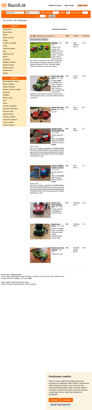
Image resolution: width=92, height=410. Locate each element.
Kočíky (5, 46)
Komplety (6, 95)
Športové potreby (8, 65)
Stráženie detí (7, 70)
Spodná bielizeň (8, 114)
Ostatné (5, 73)
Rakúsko (33, 284)
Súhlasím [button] (54, 400)
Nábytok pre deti (8, 54)
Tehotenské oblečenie (10, 119)
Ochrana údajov (45, 276)
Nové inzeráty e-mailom (38, 39)
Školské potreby (8, 68)
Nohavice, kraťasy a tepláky (12, 89)
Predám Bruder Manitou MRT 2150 (57, 130)
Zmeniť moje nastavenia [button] (60, 405)
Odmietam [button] (67, 400)
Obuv (4, 100)
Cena (67, 36)
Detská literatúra (8, 38)
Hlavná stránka (8, 20)
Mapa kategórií (6, 282)
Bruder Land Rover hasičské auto (56, 204)
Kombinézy (6, 92)
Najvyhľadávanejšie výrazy (20, 282)
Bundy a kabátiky (8, 84)
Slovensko (9, 284)
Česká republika (19, 284)
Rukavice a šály (8, 111)
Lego (4, 51)
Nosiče (5, 57)
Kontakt (22, 276)
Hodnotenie (15, 276)
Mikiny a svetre (8, 98)
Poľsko (27, 284)
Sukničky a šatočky (9, 117)
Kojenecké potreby (9, 48)
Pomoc (3, 276)
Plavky (5, 103)
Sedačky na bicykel (9, 62)
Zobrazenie (85, 36)
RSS (52, 276)
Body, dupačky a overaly (11, 81)
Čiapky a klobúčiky (9, 87)
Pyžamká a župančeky (10, 109)
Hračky (5, 40)
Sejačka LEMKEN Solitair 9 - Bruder (57, 167)
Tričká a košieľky (8, 122)
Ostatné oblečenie (9, 125)
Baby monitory (7, 32)
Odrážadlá (6, 59)
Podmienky (35, 276)
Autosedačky (7, 29)
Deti (15, 20)
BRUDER (54, 43)
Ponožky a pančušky (9, 106)
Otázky (8, 276)
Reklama (28, 276)
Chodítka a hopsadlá (9, 43)
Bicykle (5, 35)
